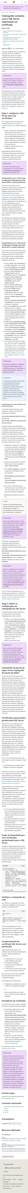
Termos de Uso (6, 1186)
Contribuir (20, 1179)
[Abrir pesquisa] (21, 2)
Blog (14, 1179)
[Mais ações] (25, 12)
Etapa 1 (16, 93)
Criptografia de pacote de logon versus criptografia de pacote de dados (12, 38)
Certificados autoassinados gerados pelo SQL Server (13, 41)
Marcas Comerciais (16, 1186)
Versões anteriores (7, 1179)
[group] (14, 880)
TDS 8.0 (7, 1110)
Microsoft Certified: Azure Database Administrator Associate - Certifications (13, 1145)
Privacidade (5, 1181)
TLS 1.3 (6, 1112)
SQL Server (12, 12)
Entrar (25, 2)
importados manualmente (12, 170)
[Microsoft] (14, 2)
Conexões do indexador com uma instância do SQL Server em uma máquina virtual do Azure (13, 597)
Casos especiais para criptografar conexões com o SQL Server (13, 106)
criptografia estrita (9, 1098)
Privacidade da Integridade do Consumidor (13, 1184)
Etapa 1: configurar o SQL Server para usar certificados (12, 31)
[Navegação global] (1, 2)
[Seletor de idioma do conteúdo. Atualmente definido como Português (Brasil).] (8, 1164)
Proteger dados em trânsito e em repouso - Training (14, 1138)
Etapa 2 (10, 97)
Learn (3, 12)
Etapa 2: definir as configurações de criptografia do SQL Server (14, 35)
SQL (7, 12)
